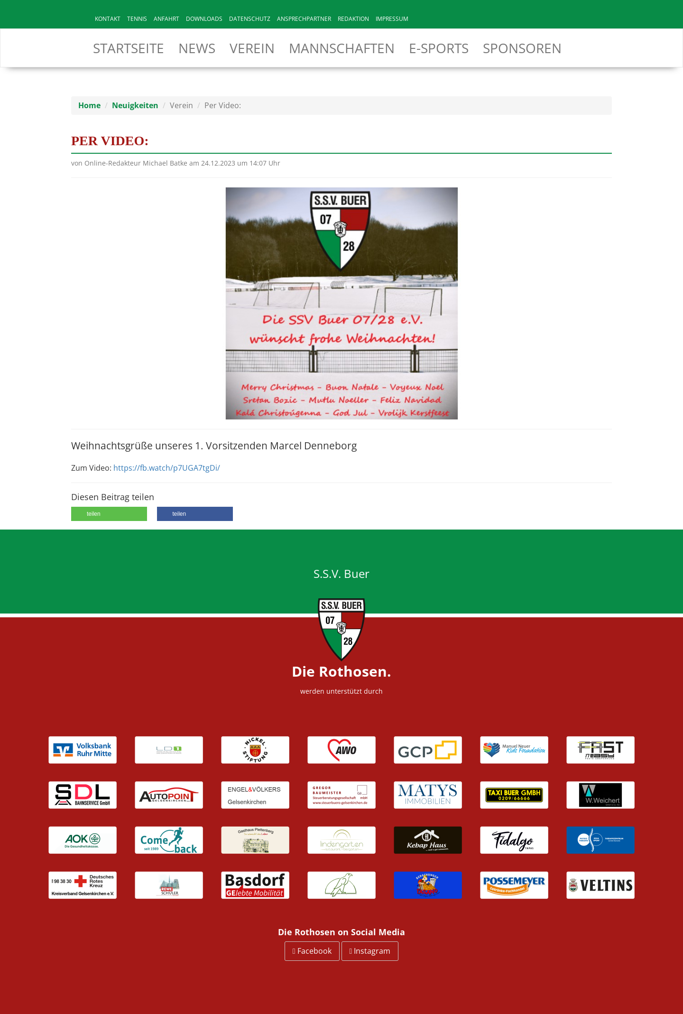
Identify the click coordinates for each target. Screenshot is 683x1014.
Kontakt (107, 19)
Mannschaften (342, 48)
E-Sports (439, 48)
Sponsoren (522, 48)
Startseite (128, 48)
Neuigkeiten (135, 105)
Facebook (312, 951)
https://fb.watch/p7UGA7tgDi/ (166, 468)
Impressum (392, 19)
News (196, 48)
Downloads (204, 19)
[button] (109, 514)
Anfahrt (166, 19)
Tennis (137, 19)
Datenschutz (249, 19)
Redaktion (353, 19)
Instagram (370, 951)
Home (89, 105)
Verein (252, 48)
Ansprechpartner (304, 19)
